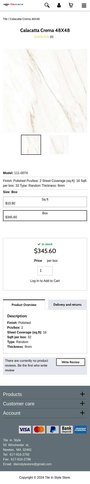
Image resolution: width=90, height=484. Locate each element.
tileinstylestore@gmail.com (32, 463)
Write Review (71, 362)
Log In (34, 281)
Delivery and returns (67, 304)
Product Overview (24, 305)
